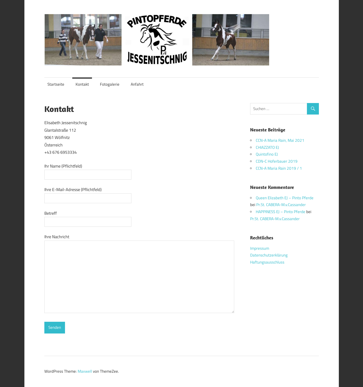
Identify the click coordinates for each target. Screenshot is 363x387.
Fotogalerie (109, 84)
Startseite (55, 84)
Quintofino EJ (267, 154)
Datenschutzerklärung (269, 255)
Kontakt (82, 84)
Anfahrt (137, 84)
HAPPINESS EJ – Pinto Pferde (280, 212)
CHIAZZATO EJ (267, 147)
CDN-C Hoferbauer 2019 (277, 161)
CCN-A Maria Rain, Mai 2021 (280, 140)
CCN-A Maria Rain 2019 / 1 (279, 168)
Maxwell (85, 371)
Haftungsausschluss (267, 262)
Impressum (259, 248)
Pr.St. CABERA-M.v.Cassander (281, 205)
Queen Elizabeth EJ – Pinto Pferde (284, 198)
